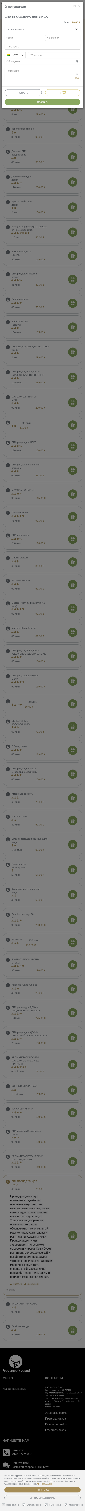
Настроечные (53, 1505)
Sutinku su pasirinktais (42, 1498)
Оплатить (42, 102)
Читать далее (44, 1484)
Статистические (32, 1505)
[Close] (79, 6)
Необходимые (11, 1505)
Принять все (42, 1490)
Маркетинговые (74, 1505)
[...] (40, 61)
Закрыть (23, 92)
